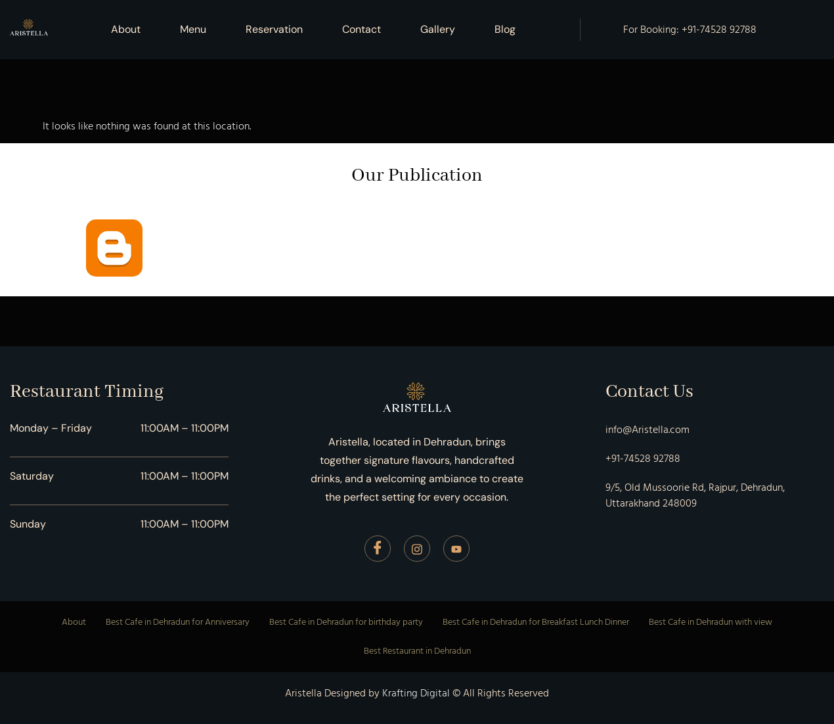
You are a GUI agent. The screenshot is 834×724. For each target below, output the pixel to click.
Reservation (274, 29)
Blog (505, 29)
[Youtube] (456, 548)
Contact (361, 29)
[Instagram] (417, 548)
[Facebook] (377, 548)
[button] (508, 30)
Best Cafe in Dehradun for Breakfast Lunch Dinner (536, 621)
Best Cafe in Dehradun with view (710, 621)
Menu (193, 29)
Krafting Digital (416, 693)
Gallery (437, 29)
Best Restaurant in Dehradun (417, 650)
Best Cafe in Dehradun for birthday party (346, 621)
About (126, 29)
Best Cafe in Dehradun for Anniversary (178, 621)
